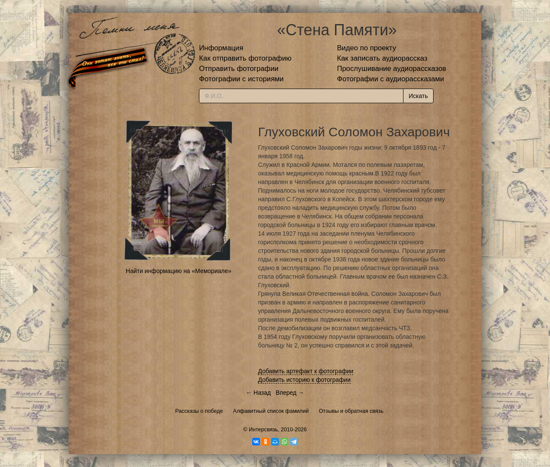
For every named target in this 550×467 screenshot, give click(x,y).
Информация (221, 48)
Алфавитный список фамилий (271, 411)
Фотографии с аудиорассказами (390, 79)
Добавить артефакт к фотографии (306, 371)
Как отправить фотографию (245, 58)
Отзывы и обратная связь (351, 411)
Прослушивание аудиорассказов (391, 69)
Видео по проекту (366, 48)
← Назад (258, 392)
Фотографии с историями (241, 79)
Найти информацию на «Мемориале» (178, 270)
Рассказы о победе (199, 411)
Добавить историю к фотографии (304, 379)
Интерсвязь (263, 430)
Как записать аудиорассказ (382, 58)
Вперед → (290, 392)
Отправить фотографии (238, 69)
